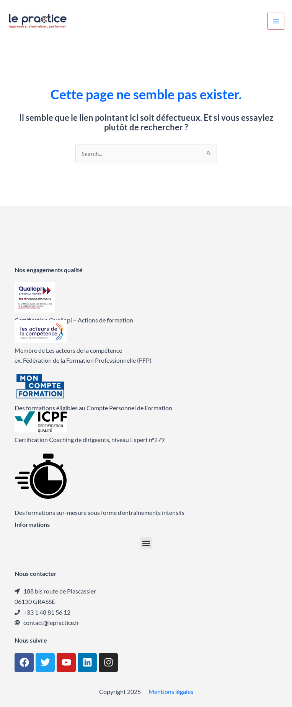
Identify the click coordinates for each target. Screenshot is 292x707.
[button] (146, 543)
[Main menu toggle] (276, 21)
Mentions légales (170, 691)
